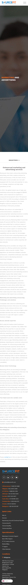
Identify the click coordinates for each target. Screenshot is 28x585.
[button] (14, 160)
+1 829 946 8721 (14, 501)
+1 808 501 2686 (15, 486)
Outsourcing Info (6, 523)
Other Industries (6, 549)
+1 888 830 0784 (13, 491)
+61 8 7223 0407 (11, 496)
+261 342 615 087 (13, 506)
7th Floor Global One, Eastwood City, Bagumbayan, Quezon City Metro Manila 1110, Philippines (9, 577)
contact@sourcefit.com (9, 482)
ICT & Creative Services (8, 541)
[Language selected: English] (7, 581)
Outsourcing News (7, 528)
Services (4, 518)
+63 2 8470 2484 (12, 488)
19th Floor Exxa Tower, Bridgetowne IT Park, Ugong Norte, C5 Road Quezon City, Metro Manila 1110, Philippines (8, 565)
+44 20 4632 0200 (13, 493)
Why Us (4, 515)
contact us (7, 457)
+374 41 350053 (11, 503)
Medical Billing (5, 544)
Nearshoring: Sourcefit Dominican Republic (13, 520)
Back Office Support (7, 538)
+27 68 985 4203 (13, 498)
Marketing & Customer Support (10, 536)
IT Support (5, 546)
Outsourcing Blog (6, 525)
